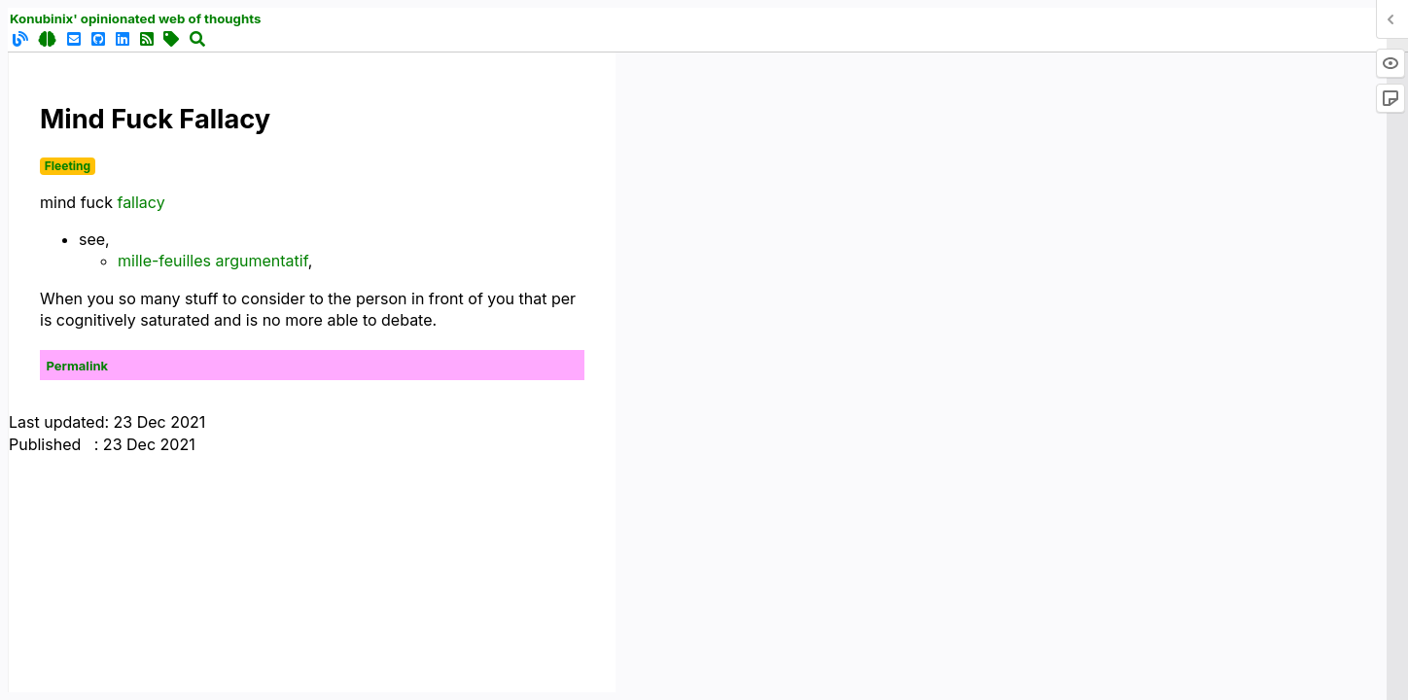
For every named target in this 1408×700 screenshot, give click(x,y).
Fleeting (67, 165)
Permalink (78, 365)
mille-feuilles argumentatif (213, 260)
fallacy (140, 202)
